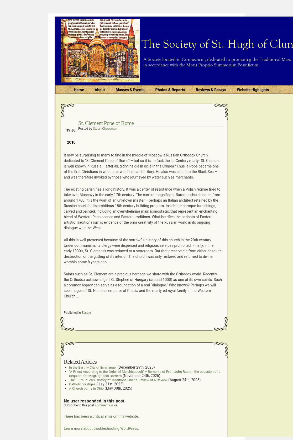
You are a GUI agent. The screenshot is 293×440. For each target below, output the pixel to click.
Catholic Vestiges (82, 384)
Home (79, 90)
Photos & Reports (170, 90)
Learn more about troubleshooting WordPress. (101, 428)
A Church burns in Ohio (86, 388)
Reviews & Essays (211, 90)
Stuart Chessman (105, 128)
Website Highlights (253, 90)
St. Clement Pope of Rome (106, 123)
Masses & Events (130, 90)
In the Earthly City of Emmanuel (93, 367)
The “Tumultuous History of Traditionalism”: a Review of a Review (118, 380)
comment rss (104, 405)
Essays (87, 313)
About (100, 90)
